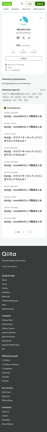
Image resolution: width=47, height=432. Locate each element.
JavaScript (7, 100)
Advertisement (8, 309)
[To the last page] (30, 232)
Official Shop (7, 400)
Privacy (5, 288)
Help (4, 304)
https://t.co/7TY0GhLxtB (16, 65)
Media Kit (6, 296)
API (3, 349)
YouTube (5, 376)
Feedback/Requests (10, 300)
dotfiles (18, 97)
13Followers (33, 51)
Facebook (6, 372)
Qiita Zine (6, 396)
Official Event (39, 9)
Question (15, 9)
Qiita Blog (6, 420)
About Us (5, 411)
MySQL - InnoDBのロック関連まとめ (23, 116)
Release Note (7, 320)
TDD (40, 94)
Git (12, 97)
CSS (36, 97)
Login (29, 3)
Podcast (5, 381)
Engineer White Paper (11, 345)
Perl (24, 97)
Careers (5, 415)
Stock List (26, 9)
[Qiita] (7, 4)
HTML (30, 97)
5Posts (13, 51)
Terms (4, 284)
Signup (40, 3)
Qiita (26, 100)
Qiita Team (6, 392)
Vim (15, 100)
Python (6, 97)
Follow (23, 58)
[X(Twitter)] (23, 38)
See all (42, 90)
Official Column (8, 328)
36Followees (23, 51)
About (4, 280)
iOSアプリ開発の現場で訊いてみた (16, 94)
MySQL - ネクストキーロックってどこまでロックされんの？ (23, 139)
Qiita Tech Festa (8, 336)
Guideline (6, 292)
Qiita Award (6, 340)
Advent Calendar (9, 332)
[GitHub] (18, 38)
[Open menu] (40, 18)
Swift (34, 94)
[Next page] (24, 232)
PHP (20, 100)
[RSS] (29, 38)
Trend (6, 9)
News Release (7, 424)
